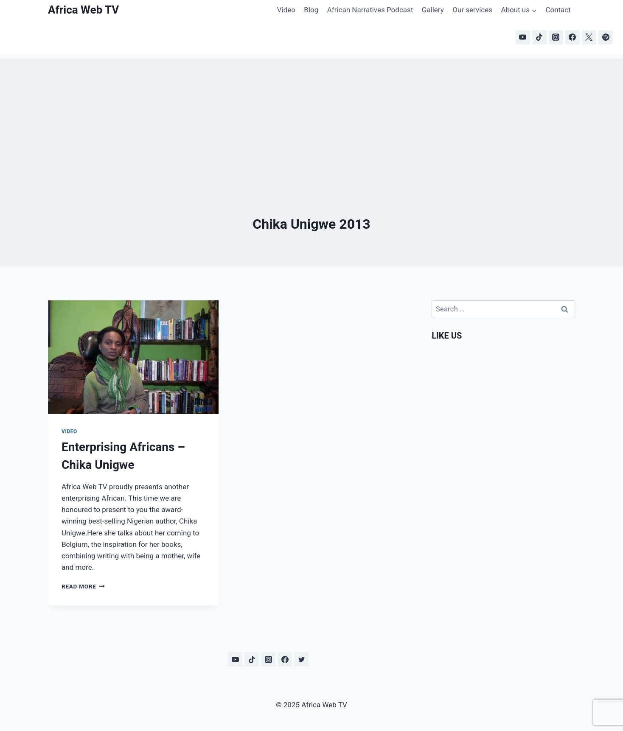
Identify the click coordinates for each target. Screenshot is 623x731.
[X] (589, 37)
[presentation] (133, 357)
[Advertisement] (311, 118)
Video (286, 10)
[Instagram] (556, 37)
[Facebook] (572, 37)
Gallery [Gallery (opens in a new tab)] (433, 10)
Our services (472, 10)
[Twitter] (301, 659)
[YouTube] (523, 37)
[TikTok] (539, 37)
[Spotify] (605, 37)
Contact (557, 10)
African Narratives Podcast (370, 10)
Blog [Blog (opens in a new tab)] (311, 10)
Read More (83, 586)
